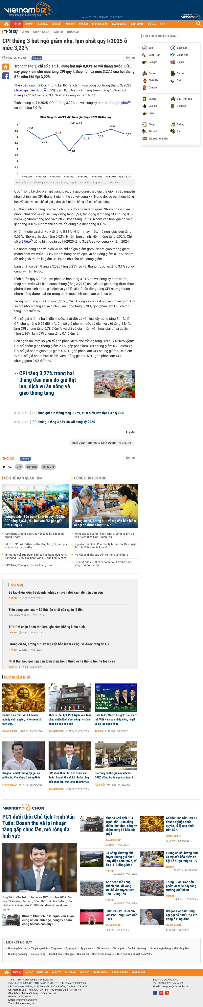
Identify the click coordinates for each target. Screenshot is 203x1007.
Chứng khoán (9, 784)
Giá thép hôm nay (17, 954)
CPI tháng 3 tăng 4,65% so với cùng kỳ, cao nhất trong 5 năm (34, 535)
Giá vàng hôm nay (18, 948)
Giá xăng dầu (181, 948)
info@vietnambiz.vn (26, 999)
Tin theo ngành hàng (161, 36)
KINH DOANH (137, 24)
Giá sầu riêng (38, 954)
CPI (19, 466)
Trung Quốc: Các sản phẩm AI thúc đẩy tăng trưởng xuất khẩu (181, 886)
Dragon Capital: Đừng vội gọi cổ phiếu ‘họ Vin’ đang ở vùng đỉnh (21, 775)
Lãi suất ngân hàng (160, 948)
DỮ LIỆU (152, 24)
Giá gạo (69, 954)
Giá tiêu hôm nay (137, 948)
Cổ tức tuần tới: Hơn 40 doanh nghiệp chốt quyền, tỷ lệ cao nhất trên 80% (22, 719)
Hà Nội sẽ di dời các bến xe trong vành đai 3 (101, 554)
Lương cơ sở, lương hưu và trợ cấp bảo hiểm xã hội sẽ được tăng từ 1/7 (105, 523)
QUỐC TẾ (56, 24)
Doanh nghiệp (9, 731)
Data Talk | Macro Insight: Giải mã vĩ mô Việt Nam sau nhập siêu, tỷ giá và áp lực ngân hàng (116, 719)
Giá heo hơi (103, 948)
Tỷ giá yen (71, 948)
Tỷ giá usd (56, 948)
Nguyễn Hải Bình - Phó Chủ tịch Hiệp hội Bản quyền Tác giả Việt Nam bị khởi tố (106, 546)
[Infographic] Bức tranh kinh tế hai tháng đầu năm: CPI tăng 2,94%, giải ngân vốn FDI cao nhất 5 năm (36, 556)
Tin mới (16, 585)
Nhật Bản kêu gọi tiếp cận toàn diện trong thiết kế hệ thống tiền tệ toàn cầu (62, 661)
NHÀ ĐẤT (83, 24)
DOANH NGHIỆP (119, 24)
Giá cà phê (118, 948)
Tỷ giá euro (87, 948)
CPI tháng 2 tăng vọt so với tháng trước (29, 565)
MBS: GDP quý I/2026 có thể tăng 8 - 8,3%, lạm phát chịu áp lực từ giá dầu (37, 546)
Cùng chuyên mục (90, 478)
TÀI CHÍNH (69, 24)
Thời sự (11, 31)
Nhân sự (73, 32)
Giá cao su (83, 954)
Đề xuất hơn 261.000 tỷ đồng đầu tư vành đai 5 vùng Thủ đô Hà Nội (103, 564)
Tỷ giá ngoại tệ (39, 948)
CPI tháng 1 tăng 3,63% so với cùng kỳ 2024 (64, 422)
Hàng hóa (100, 784)
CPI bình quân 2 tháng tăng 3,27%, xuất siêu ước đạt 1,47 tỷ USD (78, 413)
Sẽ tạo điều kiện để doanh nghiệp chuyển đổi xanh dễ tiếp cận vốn (56, 592)
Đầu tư (58, 32)
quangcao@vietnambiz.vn (174, 986)
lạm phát (31, 466)
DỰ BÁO (29, 24)
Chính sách (41, 32)
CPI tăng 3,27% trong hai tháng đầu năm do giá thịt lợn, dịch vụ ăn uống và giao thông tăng (47, 383)
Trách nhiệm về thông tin (21, 1003)
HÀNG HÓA (42, 24)
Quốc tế (13, 667)
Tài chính (14, 615)
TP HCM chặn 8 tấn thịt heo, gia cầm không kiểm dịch (47, 627)
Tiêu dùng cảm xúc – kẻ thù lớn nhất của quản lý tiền (46, 610)
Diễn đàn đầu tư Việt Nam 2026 (134, 954)
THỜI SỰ (16, 24)
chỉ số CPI (48, 466)
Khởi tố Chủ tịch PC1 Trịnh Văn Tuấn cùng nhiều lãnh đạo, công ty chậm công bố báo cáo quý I (70, 719)
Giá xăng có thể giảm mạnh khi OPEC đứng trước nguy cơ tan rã (114, 775)
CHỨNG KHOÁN (100, 24)
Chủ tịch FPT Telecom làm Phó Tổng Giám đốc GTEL (121, 915)
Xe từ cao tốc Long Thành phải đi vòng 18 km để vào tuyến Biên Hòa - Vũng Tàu (104, 535)
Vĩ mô (25, 32)
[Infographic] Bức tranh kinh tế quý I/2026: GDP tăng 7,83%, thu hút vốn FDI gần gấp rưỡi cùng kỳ (34, 521)
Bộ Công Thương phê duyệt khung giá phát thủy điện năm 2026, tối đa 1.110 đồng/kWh (121, 859)
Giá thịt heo (55, 954)
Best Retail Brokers (103, 954)
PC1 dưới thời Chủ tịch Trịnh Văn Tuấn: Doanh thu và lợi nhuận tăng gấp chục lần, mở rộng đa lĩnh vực (69, 777)
